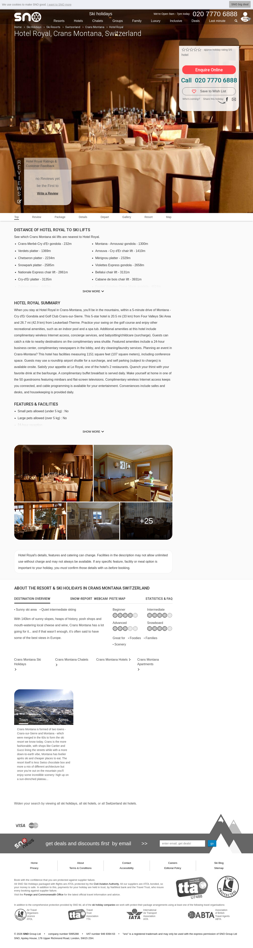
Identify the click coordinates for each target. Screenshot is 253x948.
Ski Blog (219, 862)
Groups (117, 21)
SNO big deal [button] (239, 4)
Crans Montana (94, 27)
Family (137, 21)
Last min (217, 21)
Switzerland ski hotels (121, 803)
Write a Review (47, 193)
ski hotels (89, 803)
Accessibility (127, 868)
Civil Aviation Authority (106, 883)
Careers (172, 862)
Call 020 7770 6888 (209, 80)
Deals (196, 21)
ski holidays (69, 803)
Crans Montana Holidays (27, 662)
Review (36, 217)
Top (16, 217)
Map (168, 217)
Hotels (78, 21)
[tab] (32, 599)
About (80, 862)
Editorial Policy (172, 868)
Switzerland (72, 27)
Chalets (97, 21)
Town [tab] (23, 720)
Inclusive (176, 21)
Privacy (34, 868)
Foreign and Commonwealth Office (43, 894)
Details (83, 217)
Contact (126, 862)
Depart (105, 217)
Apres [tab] (63, 720)
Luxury (156, 21)
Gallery (126, 217)
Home (18, 27)
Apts (148, 662)
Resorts (59, 21)
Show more (91, 291)
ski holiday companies (103, 905)
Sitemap (219, 868)
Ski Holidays (34, 27)
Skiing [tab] (43, 720)
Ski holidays (100, 13)
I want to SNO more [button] (59, 4)
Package (60, 217)
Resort (149, 217)
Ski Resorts (53, 27)
